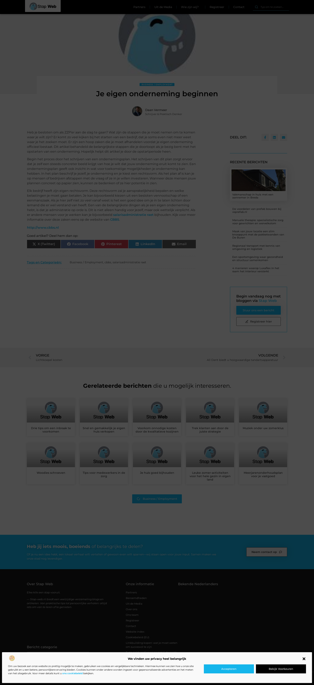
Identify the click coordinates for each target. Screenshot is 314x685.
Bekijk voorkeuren (281, 668)
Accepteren (229, 668)
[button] (304, 659)
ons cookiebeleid (72, 673)
